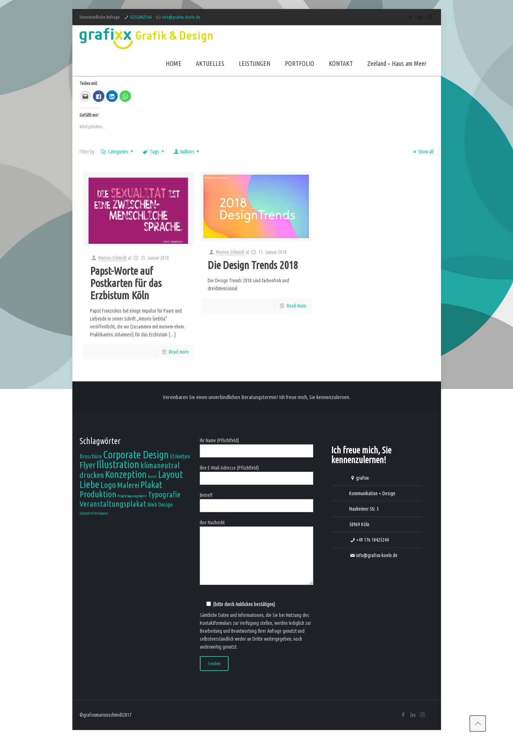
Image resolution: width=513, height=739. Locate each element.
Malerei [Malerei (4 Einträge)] (128, 484)
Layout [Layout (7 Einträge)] (170, 474)
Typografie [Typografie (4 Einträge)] (164, 494)
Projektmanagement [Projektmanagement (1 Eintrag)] (132, 496)
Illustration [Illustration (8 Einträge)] (117, 464)
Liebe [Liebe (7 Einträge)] (89, 484)
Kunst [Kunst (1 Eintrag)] (152, 476)
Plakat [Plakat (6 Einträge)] (151, 484)
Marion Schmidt (112, 258)
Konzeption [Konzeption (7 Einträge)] (126, 474)
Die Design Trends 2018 (253, 265)
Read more (179, 352)
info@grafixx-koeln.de (181, 17)
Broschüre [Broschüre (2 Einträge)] (91, 456)
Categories (117, 151)
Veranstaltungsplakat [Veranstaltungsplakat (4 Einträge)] (113, 503)
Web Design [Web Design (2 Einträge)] (160, 504)
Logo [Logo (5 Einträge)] (108, 485)
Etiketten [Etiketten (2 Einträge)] (180, 456)
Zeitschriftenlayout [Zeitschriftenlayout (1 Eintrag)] (94, 513)
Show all (422, 151)
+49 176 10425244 (372, 540)
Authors (187, 151)
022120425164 (141, 17)
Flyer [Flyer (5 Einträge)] (87, 465)
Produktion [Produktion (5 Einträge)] (98, 494)
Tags (154, 151)
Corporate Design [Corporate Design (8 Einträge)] (136, 455)
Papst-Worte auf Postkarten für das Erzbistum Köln (126, 283)
